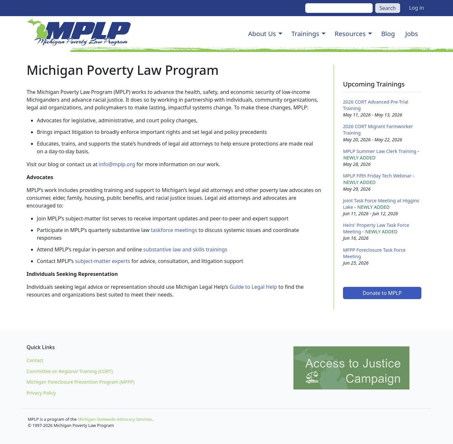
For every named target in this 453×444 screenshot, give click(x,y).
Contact (34, 360)
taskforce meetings (174, 230)
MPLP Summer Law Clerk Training (379, 151)
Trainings (305, 33)
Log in (416, 7)
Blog (388, 33)
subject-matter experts (102, 261)
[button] (280, 33)
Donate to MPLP (382, 293)
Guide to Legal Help (253, 286)
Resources (350, 33)
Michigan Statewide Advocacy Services (115, 419)
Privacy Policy (41, 393)
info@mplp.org (117, 164)
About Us (262, 33)
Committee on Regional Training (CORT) (69, 371)
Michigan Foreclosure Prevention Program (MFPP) (80, 382)
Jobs (411, 33)
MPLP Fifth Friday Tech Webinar (377, 176)
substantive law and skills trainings (185, 249)
